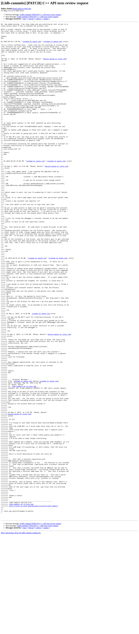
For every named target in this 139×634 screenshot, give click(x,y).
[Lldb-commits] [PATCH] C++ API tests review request (40, 15)
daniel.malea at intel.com (21, 9)
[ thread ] (31, 19)
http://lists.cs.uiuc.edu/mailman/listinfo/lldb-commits (33, 603)
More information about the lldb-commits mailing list (21, 632)
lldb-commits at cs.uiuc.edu (24, 459)
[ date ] (24, 19)
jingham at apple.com (32, 45)
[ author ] (46, 19)
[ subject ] (38, 19)
